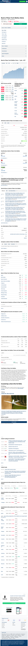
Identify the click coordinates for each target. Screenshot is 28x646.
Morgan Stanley (4, 294)
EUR (5, 122)
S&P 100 (15, 234)
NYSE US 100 (19, 234)
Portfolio (16, 637)
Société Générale (4, 298)
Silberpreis (16, 636)
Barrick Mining (16, 105)
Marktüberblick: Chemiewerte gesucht (15, 444)
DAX (14, 634)
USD (2, 122)
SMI (15, 635)
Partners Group (16, 102)
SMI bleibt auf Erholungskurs (14, 448)
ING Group (3, 288)
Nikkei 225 (8, 635)
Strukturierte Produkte (6, 637)
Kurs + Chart (4, 30)
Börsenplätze (4, 37)
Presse (3, 626)
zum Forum (3, 385)
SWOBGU (13, 91)
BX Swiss (2, 488)
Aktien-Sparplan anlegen (7, 23)
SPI (6, 634)
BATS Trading (2, 520)
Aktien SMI (3, 634)
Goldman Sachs (4, 315)
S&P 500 (11, 234)
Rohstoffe (12, 637)
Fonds (20, 636)
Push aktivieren (4, 158)
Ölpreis (10, 638)
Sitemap (3, 627)
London (2, 556)
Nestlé (16, 90)
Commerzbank (3, 285)
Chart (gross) (4, 32)
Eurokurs (11, 636)
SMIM (11, 634)
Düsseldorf (3, 535)
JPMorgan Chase (4, 292)
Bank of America (4, 279)
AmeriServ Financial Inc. (5, 317)
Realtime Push (4, 39)
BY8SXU (13, 89)
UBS (15, 93)
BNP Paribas (3, 277)
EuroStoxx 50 (18, 634)
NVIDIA (16, 96)
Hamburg (2, 553)
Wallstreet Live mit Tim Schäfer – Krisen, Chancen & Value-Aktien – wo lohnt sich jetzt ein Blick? (17, 457)
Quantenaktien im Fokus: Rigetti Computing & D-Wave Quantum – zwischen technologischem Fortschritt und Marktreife (17, 459)
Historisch (3, 43)
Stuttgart (2, 531)
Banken (25, 238)
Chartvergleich (4, 35)
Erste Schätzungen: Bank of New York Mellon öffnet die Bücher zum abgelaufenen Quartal (15, 201)
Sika (15, 116)
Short (25, 91)
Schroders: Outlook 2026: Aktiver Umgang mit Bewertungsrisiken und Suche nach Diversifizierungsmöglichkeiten (13, 476)
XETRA (2, 549)
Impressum (23, 623)
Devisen (3, 636)
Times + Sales (4, 34)
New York (3, 523)
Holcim (16, 107)
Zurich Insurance (16, 114)
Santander (3, 296)
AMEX (2, 567)
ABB (15, 99)
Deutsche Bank (3, 286)
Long (25, 90)
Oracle (16, 110)
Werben (14, 625)
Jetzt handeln (14, 422)
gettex (2, 513)
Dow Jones (23, 634)
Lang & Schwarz (2, 499)
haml (2, 574)
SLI (8, 634)
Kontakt (3, 623)
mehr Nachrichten (4, 222)
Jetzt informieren (4, 185)
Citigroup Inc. (3, 313)
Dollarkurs (7, 636)
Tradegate (3, 502)
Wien (2, 571)
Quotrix (2, 542)
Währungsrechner (5, 638)
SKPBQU (13, 95)
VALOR (2, 19)
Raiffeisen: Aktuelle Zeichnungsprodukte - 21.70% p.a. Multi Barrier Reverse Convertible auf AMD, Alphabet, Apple (17, 441)
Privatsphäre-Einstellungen (23, 629)
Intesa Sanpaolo (4, 290)
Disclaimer (23, 626)
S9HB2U (13, 99)
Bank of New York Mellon (5, 281)
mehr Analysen (4, 248)
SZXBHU (13, 97)
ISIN (8, 19)
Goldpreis (19, 635)
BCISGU (13, 87)
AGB (22, 627)
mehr (8, 122)
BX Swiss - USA (24, 234)
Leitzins (14, 638)
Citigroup (2, 283)
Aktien (23, 635)
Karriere (3, 625)
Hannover (3, 559)
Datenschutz (23, 625)
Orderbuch (4, 41)
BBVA (2, 275)
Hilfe (13, 623)
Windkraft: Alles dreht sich (13, 446)
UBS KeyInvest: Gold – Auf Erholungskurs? (16, 450)
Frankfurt (2, 539)
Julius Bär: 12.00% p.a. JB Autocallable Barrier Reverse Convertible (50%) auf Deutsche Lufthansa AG (17, 453)
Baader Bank (2, 528)
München (2, 563)
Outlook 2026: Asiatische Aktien (10, 469)
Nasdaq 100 (4, 635)
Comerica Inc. (3, 319)
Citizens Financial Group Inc (6, 321)
